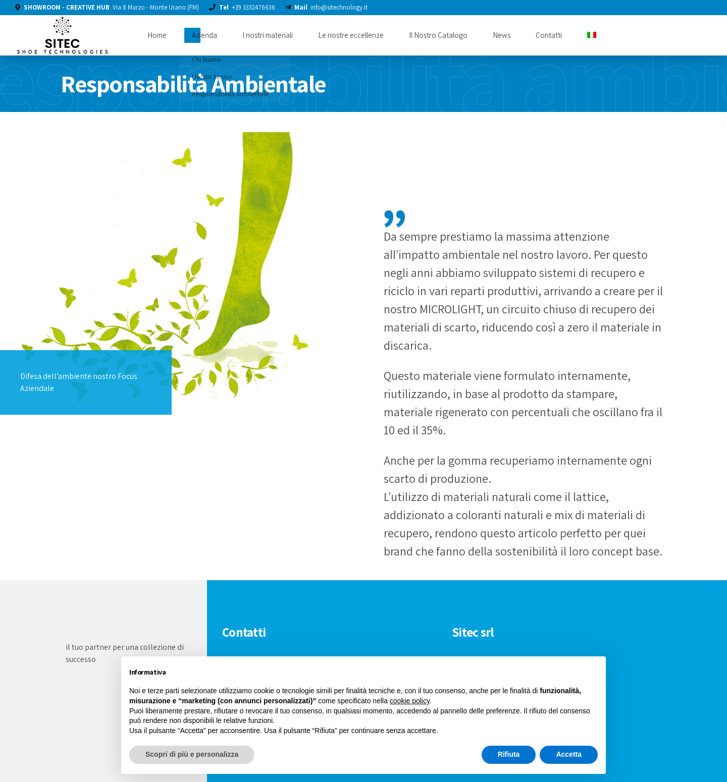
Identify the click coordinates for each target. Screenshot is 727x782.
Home (157, 35)
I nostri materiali (267, 35)
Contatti (549, 35)
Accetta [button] (569, 754)
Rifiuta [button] (509, 754)
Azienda (204, 35)
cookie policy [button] (410, 701)
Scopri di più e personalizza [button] (191, 754)
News (501, 35)
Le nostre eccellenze (351, 35)
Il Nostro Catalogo (438, 35)
